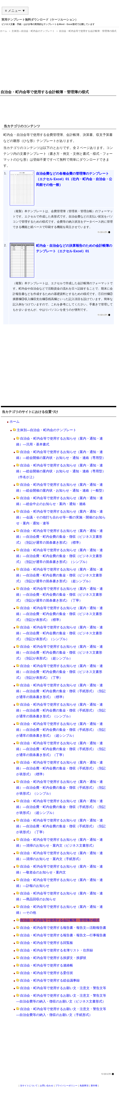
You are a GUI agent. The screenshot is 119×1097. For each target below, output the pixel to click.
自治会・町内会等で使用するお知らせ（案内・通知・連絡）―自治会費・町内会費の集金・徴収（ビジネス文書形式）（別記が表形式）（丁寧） (59, 671)
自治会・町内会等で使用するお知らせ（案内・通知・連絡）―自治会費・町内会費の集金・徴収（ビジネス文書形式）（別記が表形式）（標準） (59, 614)
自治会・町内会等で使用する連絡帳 (46, 965)
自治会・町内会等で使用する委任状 (46, 973)
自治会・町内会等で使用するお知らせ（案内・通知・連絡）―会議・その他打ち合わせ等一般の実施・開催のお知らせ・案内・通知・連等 (61, 517)
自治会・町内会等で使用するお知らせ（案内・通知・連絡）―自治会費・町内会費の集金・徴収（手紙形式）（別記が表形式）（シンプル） (61, 787)
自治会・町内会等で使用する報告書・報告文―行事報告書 (63, 935)
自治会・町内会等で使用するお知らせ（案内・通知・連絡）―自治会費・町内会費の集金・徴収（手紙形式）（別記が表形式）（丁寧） (61, 826)
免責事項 (84, 1085)
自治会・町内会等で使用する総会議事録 (50, 980)
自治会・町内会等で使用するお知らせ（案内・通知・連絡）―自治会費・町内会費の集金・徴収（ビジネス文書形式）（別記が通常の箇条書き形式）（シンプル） (59, 556)
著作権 (94, 1085)
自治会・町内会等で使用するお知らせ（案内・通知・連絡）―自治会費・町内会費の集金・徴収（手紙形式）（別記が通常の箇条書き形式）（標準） (61, 691)
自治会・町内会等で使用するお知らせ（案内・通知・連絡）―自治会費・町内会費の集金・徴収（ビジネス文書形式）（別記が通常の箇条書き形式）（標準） (59, 536)
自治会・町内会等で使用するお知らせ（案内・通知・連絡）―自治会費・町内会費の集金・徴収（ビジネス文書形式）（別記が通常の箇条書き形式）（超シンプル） (59, 575)
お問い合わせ (46, 1085)
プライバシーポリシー (66, 1085)
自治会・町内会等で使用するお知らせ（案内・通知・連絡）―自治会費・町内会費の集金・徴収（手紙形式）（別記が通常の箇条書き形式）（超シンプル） (61, 729)
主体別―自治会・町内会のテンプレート (46, 430)
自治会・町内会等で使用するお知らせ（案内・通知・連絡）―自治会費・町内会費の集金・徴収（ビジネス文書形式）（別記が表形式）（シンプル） (59, 633)
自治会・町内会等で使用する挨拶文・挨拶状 (53, 958)
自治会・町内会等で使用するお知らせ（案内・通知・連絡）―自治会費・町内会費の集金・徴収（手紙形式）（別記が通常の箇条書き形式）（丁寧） (61, 749)
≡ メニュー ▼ (15, 11)
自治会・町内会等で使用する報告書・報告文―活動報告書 (63, 928)
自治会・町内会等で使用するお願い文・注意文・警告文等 (63, 988)
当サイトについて (29, 1085)
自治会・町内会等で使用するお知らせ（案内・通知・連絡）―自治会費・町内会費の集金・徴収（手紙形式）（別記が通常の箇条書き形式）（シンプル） (61, 710)
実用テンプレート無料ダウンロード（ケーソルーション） (39, 19)
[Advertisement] (58, 60)
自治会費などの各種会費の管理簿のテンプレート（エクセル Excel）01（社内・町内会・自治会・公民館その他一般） (74, 179)
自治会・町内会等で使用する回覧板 (46, 943)
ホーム (14, 421)
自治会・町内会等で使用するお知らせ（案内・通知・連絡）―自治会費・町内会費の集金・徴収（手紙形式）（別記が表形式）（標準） (61, 768)
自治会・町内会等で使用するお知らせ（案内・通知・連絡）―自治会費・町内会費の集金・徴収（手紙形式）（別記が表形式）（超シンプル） (61, 807)
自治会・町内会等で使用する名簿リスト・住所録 (56, 950)
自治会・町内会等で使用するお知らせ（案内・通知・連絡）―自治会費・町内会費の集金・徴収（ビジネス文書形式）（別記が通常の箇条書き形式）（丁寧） (59, 594)
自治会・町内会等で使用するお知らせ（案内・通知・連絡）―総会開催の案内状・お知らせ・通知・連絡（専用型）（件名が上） (61, 471)
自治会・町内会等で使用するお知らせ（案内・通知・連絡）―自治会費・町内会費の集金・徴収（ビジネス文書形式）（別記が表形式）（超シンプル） (59, 652)
